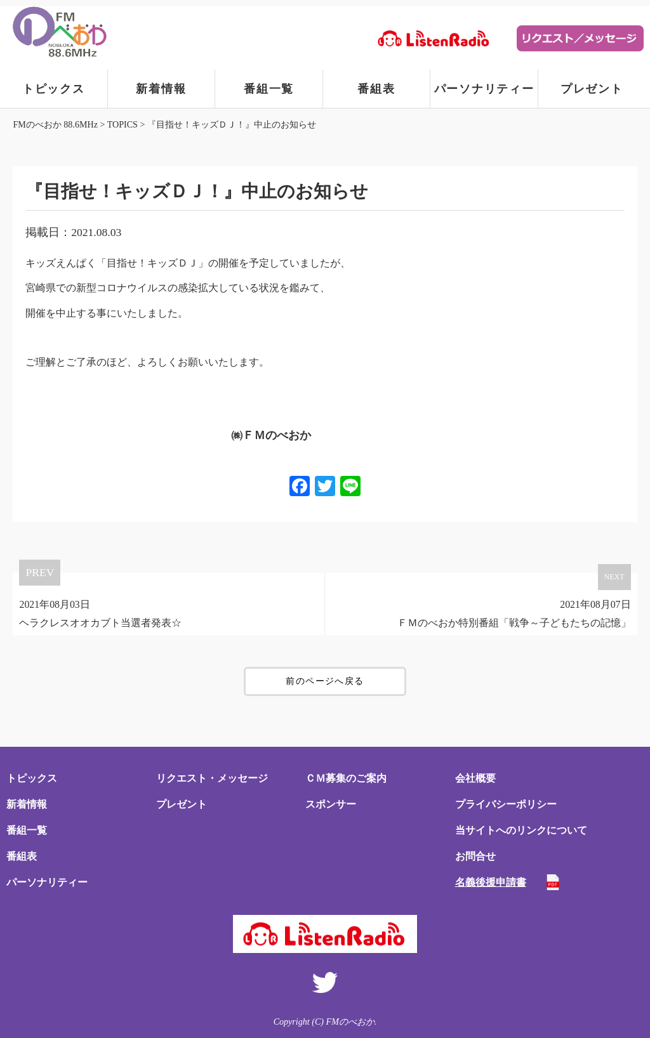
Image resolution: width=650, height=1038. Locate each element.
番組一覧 (269, 88)
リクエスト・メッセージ (212, 778)
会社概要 (475, 778)
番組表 (376, 88)
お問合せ (475, 856)
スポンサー (330, 804)
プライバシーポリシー (506, 804)
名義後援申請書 (490, 882)
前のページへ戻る (325, 681)
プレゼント (591, 88)
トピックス (53, 88)
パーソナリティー (484, 88)
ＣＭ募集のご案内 (346, 778)
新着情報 (161, 88)
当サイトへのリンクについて (521, 830)
